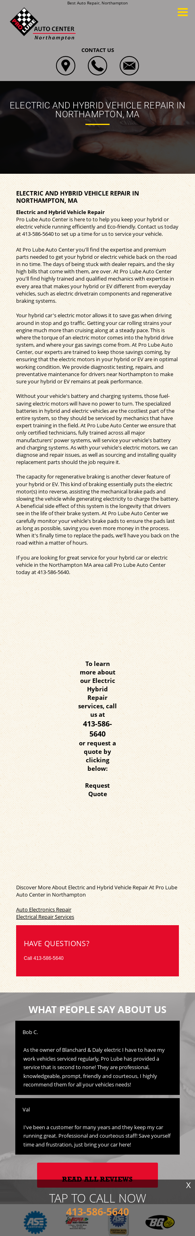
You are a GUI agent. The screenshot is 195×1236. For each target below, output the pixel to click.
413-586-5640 (38, 233)
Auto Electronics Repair (43, 909)
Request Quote (97, 789)
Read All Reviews (97, 1179)
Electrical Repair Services (45, 916)
